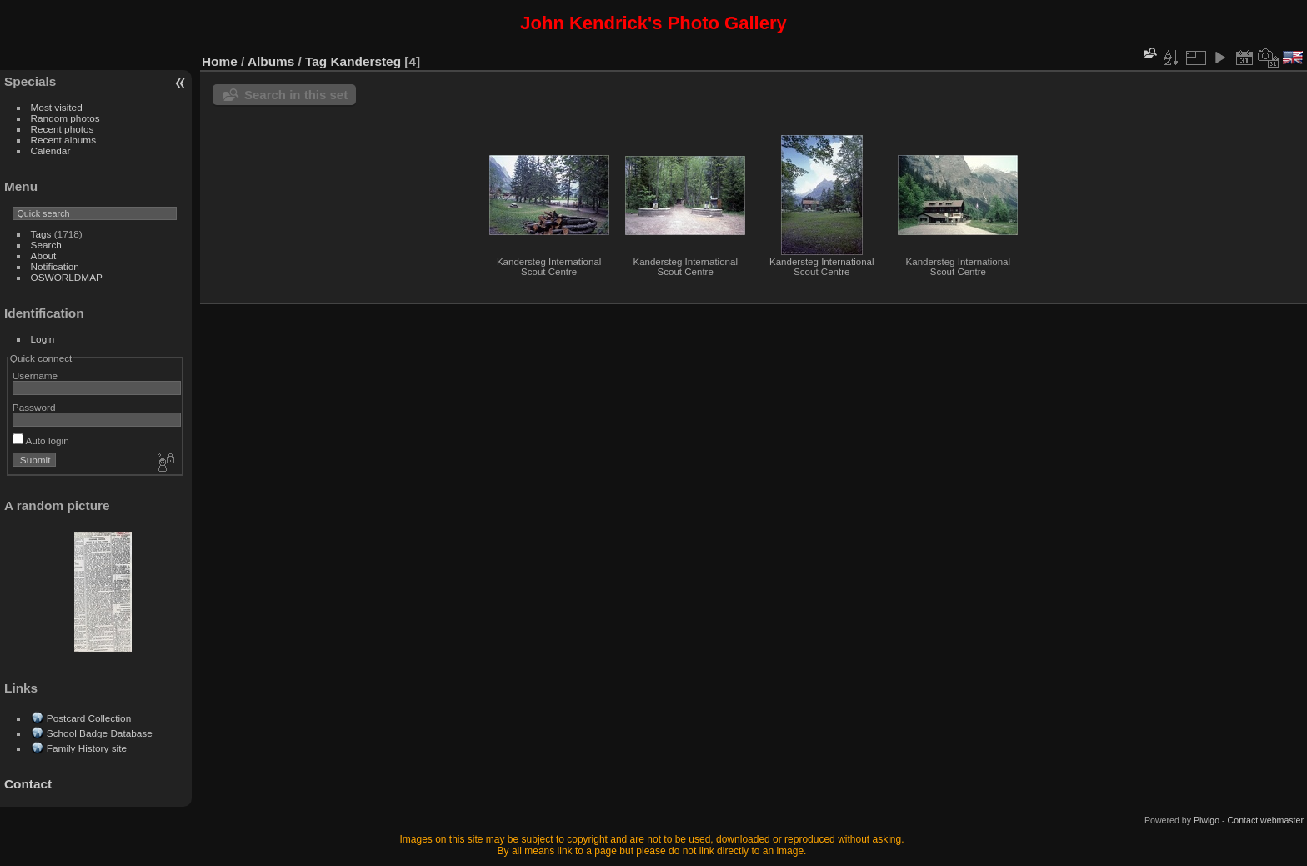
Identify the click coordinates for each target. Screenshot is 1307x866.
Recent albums (63, 139)
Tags (41, 233)
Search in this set (296, 95)
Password (34, 407)
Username (35, 375)
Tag (316, 61)
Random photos (65, 118)
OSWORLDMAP (67, 277)
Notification (55, 266)
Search (46, 244)
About (44, 255)
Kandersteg (366, 61)
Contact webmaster (1266, 820)
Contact (28, 784)
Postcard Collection (89, 718)
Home (220, 61)
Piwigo (1206, 820)
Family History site (87, 748)
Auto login (41, 440)
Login (43, 338)
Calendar (51, 150)
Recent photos (62, 128)
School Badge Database (100, 733)
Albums (271, 61)
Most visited (57, 107)
